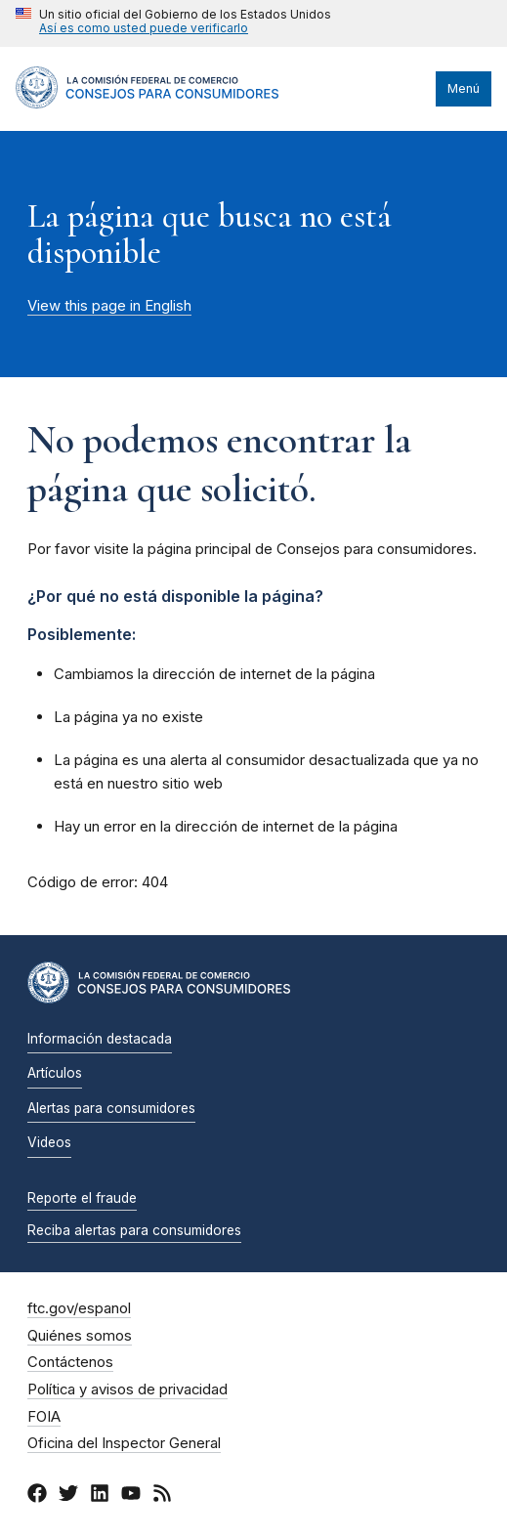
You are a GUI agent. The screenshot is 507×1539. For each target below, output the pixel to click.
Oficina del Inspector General (124, 1443)
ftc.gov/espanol (79, 1308)
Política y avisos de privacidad (127, 1389)
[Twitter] (68, 1496)
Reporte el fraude (82, 1198)
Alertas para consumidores (111, 1108)
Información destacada (99, 1039)
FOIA (44, 1417)
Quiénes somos (79, 1336)
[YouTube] (131, 1496)
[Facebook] (37, 1496)
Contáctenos (70, 1362)
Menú (463, 88)
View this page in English (109, 306)
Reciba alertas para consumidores (134, 1230)
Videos (49, 1142)
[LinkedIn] (99, 1496)
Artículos (54, 1073)
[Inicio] (147, 103)
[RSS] (162, 1496)
